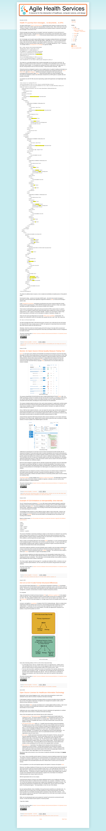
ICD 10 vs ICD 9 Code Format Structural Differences (39, 583)
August (75, 35)
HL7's (64, 70)
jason (53, 343)
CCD (21, 72)
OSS (31, 704)
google (34, 815)
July (75, 36)
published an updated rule (53, 595)
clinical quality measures (43, 493)
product (48, 494)
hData (37, 73)
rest (65, 343)
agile (24, 493)
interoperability (49, 343)
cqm (55, 493)
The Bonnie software (24, 477)
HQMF (59, 396)
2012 (74, 40)
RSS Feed (73, 21)
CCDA (23, 72)
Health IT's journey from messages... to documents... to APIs (41, 23)
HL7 (32, 506)
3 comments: (34, 491)
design (62, 493)
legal (44, 815)
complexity (50, 493)
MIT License (25, 734)
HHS (45, 595)
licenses (32, 494)
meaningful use (37, 494)
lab (55, 343)
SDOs (62, 548)
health (37, 343)
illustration (28, 494)
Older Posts (64, 819)
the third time (23, 599)
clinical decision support (34, 493)
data (59, 493)
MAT (41, 359)
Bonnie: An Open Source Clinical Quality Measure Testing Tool (42, 351)
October (75, 33)
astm (25, 343)
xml (50, 494)
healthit (43, 343)
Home (41, 819)
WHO (38, 585)
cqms (57, 493)
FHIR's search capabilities (49, 315)
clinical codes (27, 493)
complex (44, 550)
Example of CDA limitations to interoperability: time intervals (41, 501)
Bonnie (21, 353)
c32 (23, 576)
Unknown (26, 341)
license (49, 815)
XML (43, 360)
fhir (34, 343)
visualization (33, 603)
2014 (74, 27)
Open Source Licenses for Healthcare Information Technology (42, 692)
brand (62, 764)
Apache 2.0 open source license (46, 477)
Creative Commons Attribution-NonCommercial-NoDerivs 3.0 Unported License (50, 333)
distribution (25, 815)
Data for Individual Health (36, 25)
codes (28, 576)
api (23, 343)
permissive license (36, 716)
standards (52, 576)
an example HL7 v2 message (36, 44)
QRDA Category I (31, 72)
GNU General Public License (28, 723)
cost (53, 493)
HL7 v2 (37, 35)
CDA (39, 503)
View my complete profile (76, 47)
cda (25, 576)
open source (44, 494)
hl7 (45, 343)
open (61, 343)
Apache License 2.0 (26, 716)
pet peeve (30, 514)
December (76, 28)
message (58, 343)
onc (40, 494)
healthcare (40, 343)
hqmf (25, 494)
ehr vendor (32, 343)
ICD (59, 585)
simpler (26, 551)
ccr (27, 343)
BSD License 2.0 (26, 745)
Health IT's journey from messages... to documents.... (80, 31)
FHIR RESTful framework (27, 303)
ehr (28, 343)
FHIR (46, 540)
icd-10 (46, 686)
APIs (52, 299)
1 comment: (34, 341)
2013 (74, 39)
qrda (63, 343)
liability (46, 815)
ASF (48, 717)
